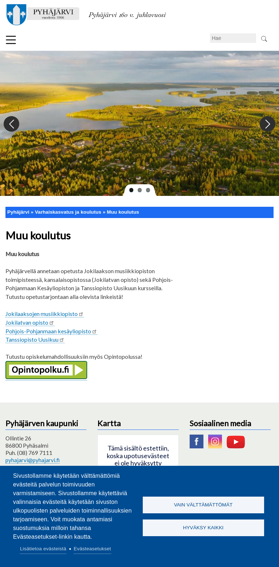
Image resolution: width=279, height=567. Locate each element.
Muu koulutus (123, 212)
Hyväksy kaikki (203, 528)
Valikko (11, 40)
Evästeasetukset (92, 548)
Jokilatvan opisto (29, 322)
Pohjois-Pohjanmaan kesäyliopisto (51, 331)
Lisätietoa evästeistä (43, 548)
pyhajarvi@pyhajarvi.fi (32, 460)
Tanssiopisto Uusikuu (35, 339)
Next (267, 124)
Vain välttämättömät (203, 504)
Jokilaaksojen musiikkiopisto (44, 313)
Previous (12, 124)
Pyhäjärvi (18, 212)
